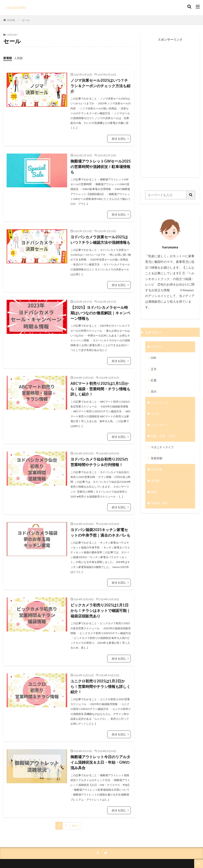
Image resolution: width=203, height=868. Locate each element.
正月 (154, 370)
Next (74, 802)
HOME (11, 20)
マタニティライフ (163, 450)
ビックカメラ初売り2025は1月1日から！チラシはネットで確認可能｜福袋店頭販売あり (100, 594)
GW (153, 358)
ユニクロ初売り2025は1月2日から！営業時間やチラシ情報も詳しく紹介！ (100, 667)
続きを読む (119, 132)
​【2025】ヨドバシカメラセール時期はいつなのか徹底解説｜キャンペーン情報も (100, 299)
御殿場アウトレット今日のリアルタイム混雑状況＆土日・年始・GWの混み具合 (100, 739)
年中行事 (157, 472)
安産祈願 (157, 461)
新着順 (8, 58)
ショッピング (160, 404)
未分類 (155, 484)
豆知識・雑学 (160, 507)
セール (26, 20)
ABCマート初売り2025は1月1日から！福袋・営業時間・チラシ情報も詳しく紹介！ (100, 374)
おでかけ (157, 347)
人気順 (19, 58)
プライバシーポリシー (89, 847)
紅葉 (154, 381)
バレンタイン (160, 427)
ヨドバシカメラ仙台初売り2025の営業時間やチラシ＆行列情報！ (99, 447)
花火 (154, 392)
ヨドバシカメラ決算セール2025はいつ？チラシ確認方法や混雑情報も (99, 227)
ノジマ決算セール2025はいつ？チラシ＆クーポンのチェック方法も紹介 (99, 82)
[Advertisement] (170, 107)
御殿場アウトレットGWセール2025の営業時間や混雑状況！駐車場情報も (100, 157)
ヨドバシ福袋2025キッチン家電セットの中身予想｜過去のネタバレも (99, 517)
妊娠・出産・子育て (165, 438)
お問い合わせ (119, 847)
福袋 (154, 495)
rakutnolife (115, 856)
